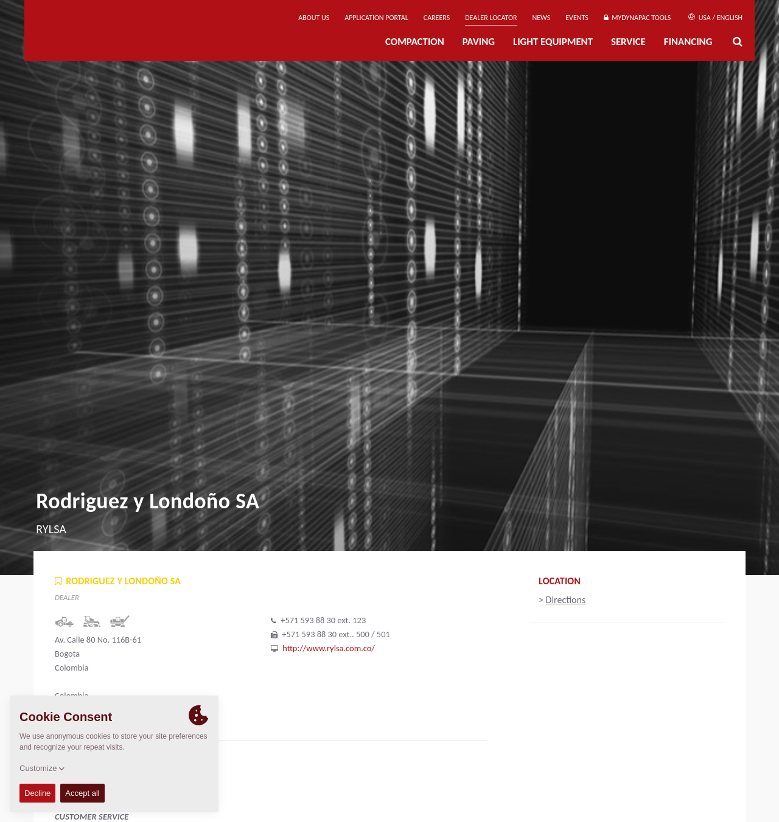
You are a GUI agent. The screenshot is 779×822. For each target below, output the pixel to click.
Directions (566, 600)
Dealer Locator (491, 17)
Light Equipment (553, 41)
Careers (437, 17)
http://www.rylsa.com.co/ (328, 648)
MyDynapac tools (637, 17)
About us (313, 17)
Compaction (414, 41)
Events (577, 17)
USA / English (715, 17)
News (542, 17)
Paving (479, 41)
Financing (688, 41)
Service (628, 41)
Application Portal (376, 17)
